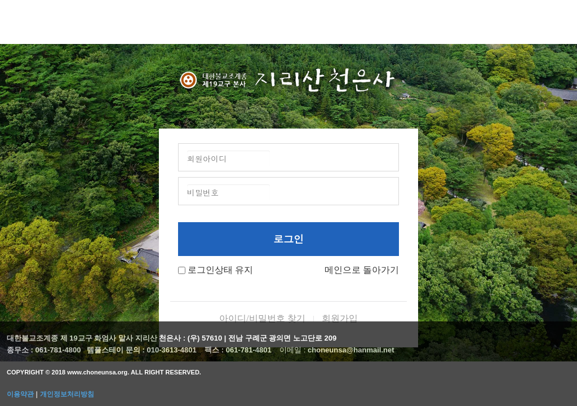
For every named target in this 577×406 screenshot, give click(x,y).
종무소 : (21, 350)
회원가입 (340, 318)
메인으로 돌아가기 (362, 270)
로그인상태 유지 (220, 270)
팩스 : (215, 350)
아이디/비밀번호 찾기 (262, 318)
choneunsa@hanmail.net (351, 350)
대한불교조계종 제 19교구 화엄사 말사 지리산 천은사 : (96, 338)
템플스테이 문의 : (117, 350)
